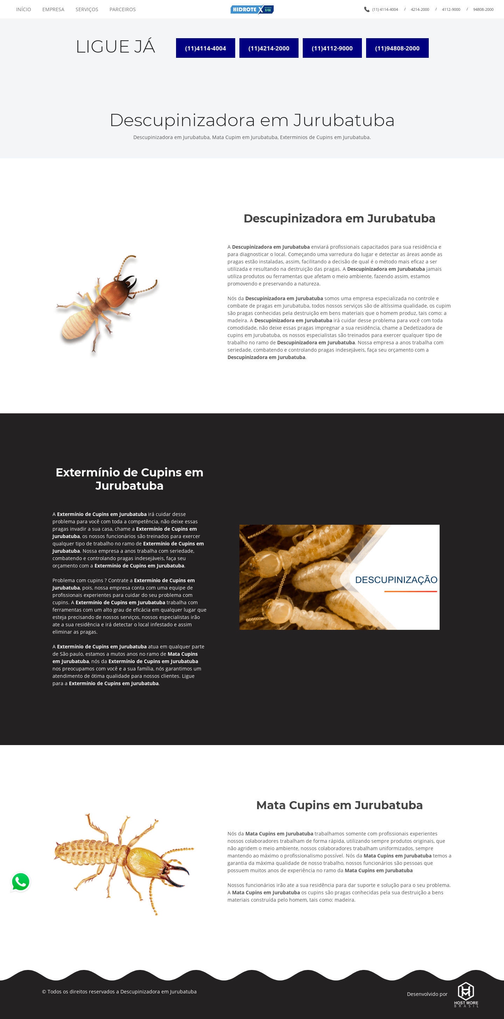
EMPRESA (53, 9)
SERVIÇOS (87, 9)
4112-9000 (451, 9)
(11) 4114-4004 (385, 9)
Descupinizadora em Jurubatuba (158, 991)
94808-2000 (483, 9)
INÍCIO (23, 9)
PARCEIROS (123, 9)
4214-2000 (420, 9)
